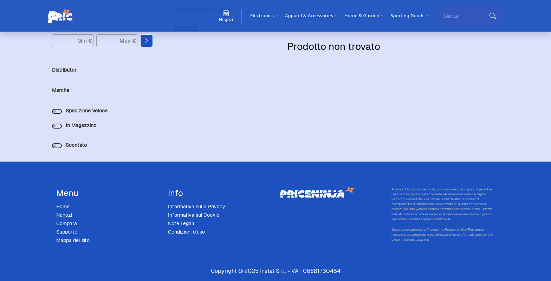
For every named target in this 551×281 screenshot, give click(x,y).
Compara (66, 223)
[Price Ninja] (60, 16)
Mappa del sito (73, 240)
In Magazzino (81, 125)
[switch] (57, 111)
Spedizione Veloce (87, 110)
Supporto (66, 232)
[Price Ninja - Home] (331, 193)
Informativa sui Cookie (193, 215)
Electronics (264, 15)
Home (63, 206)
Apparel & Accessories (311, 15)
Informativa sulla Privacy (196, 206)
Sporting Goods (409, 15)
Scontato (76, 145)
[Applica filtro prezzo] (146, 40)
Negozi (64, 215)
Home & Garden (364, 15)
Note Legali (181, 223)
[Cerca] (464, 15)
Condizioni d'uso (186, 232)
